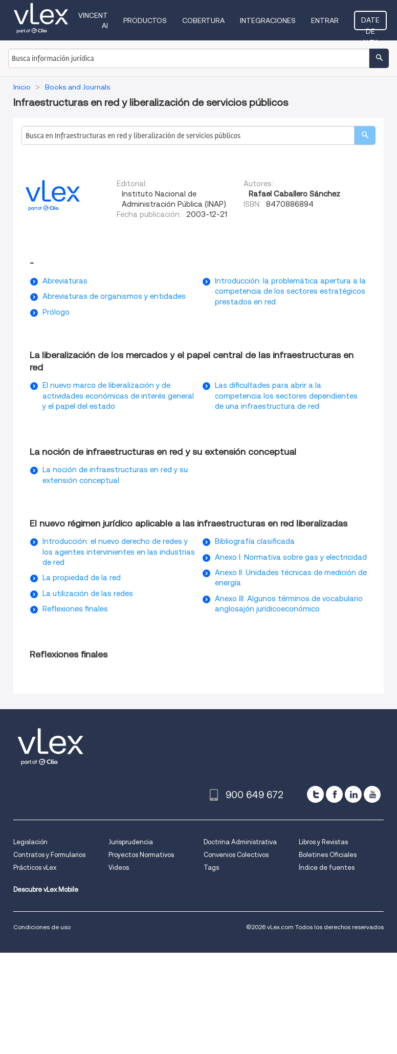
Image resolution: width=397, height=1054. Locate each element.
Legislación (30, 842)
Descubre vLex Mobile (45, 889)
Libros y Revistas (323, 842)
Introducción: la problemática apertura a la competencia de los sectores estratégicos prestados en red (290, 291)
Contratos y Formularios (49, 855)
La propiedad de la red (81, 578)
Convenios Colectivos (236, 855)
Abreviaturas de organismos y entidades (114, 296)
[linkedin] (353, 794)
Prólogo (56, 312)
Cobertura (203, 20)
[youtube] (372, 794)
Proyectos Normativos (141, 855)
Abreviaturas (64, 281)
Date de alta (370, 23)
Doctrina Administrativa (240, 842)
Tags (211, 867)
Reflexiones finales (75, 609)
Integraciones (268, 20)
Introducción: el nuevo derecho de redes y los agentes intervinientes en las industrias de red (118, 551)
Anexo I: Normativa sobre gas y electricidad (291, 557)
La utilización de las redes (87, 593)
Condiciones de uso (42, 927)
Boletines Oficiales (328, 855)
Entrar (325, 20)
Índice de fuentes (327, 867)
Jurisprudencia (130, 842)
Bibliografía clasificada (255, 541)
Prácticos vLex (34, 867)
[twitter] (315, 794)
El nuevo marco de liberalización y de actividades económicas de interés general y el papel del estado (118, 395)
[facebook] (334, 794)
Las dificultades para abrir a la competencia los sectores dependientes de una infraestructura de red (286, 395)
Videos (118, 867)
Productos (145, 20)
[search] (365, 135)
